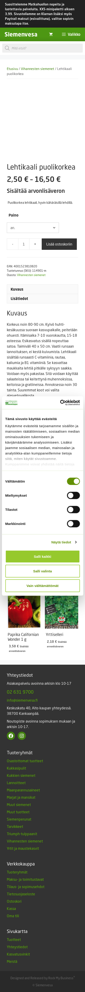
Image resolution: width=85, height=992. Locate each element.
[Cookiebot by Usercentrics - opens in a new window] (60, 403)
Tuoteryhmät (17, 872)
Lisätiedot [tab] (19, 298)
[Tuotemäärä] (23, 244)
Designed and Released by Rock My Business (41, 978)
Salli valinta (42, 571)
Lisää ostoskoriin (59, 244)
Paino (13, 215)
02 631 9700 (20, 692)
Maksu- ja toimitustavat (25, 879)
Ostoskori (14, 901)
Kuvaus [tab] (17, 289)
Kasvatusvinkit (18, 954)
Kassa (11, 908)
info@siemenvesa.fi (22, 700)
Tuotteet (14, 939)
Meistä (12, 961)
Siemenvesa (21, 34)
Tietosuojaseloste (21, 894)
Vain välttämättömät (43, 585)
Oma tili (13, 916)
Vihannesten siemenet (37, 69)
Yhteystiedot (17, 947)
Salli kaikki (42, 556)
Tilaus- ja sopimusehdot (25, 886)
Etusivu (12, 69)
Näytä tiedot (61, 542)
